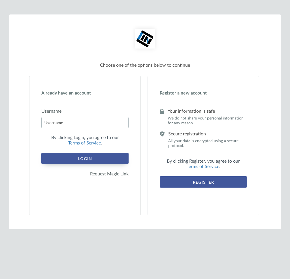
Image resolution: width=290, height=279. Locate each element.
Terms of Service (84, 143)
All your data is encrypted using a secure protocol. (203, 143)
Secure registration (187, 134)
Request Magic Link (109, 174)
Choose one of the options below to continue (145, 65)
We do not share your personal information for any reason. (206, 120)
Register (203, 182)
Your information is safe (191, 111)
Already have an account (66, 93)
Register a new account (183, 93)
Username (51, 111)
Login (85, 158)
